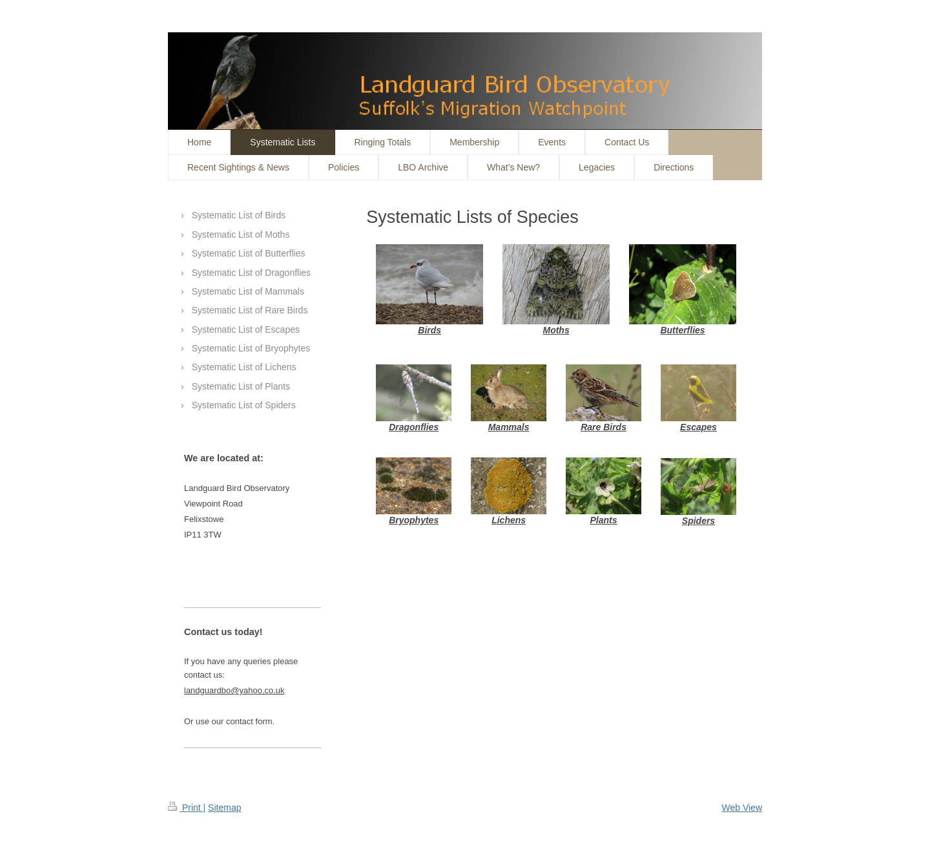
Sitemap (224, 807)
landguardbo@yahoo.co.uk (234, 690)
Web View (741, 807)
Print (185, 807)
